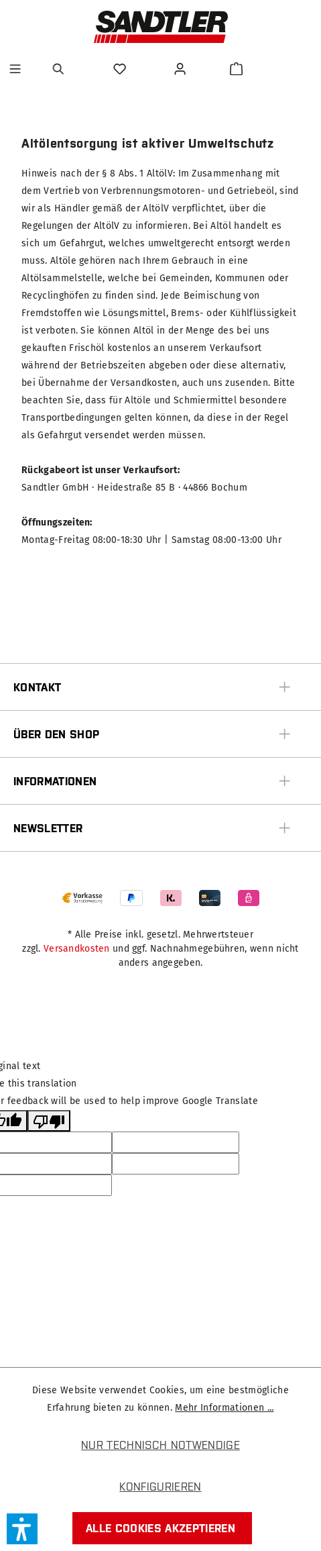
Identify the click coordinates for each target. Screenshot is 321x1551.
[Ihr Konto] (181, 69)
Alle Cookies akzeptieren (160, 1528)
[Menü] (15, 69)
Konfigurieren (160, 1487)
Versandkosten (77, 948)
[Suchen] (60, 69)
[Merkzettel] (121, 69)
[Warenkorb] (236, 69)
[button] (22, 1528)
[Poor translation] (48, 1121)
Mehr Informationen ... (224, 1407)
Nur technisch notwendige (160, 1445)
